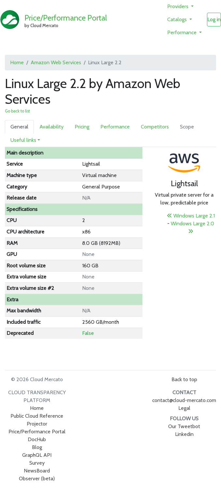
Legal (184, 408)
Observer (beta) (37, 478)
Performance (115, 127)
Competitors (155, 127)
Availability (51, 127)
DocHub (37, 439)
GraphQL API (37, 455)
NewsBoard (37, 471)
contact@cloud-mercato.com (184, 400)
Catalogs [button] (177, 19)
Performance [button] (182, 32)
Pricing (82, 127)
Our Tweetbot (184, 426)
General (19, 127)
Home (17, 62)
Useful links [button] (23, 140)
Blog (37, 447)
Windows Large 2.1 (191, 216)
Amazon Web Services (56, 62)
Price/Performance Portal (65, 17)
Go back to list (17, 111)
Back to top (184, 379)
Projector (37, 424)
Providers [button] (178, 6)
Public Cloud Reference (36, 416)
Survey (37, 463)
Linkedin (184, 434)
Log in (214, 19)
